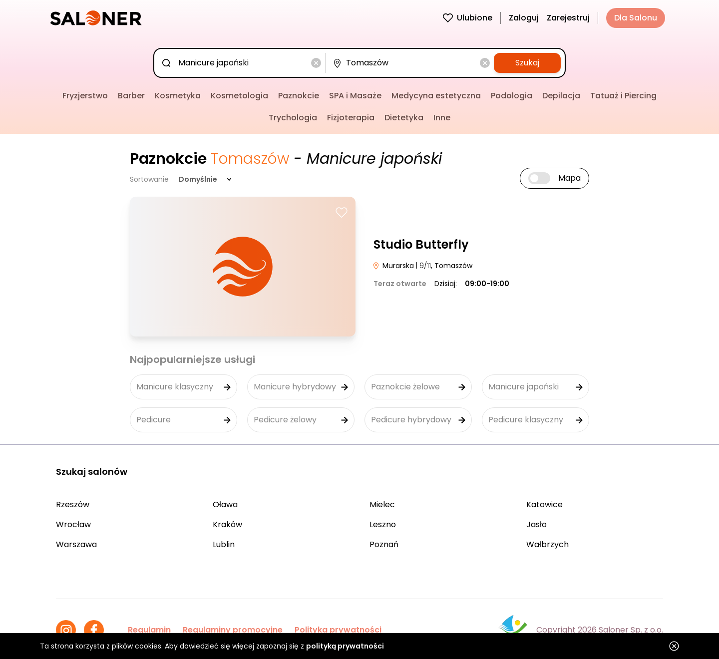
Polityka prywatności (338, 630)
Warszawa (76, 544)
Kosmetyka (178, 95)
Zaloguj (524, 17)
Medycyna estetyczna (436, 95)
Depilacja (561, 95)
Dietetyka (403, 117)
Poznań (383, 544)
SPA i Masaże (355, 95)
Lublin (224, 544)
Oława (225, 504)
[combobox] (241, 63)
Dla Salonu (635, 17)
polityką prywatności (345, 646)
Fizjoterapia (350, 117)
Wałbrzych (547, 544)
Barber (131, 95)
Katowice (544, 504)
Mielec (382, 504)
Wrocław (73, 524)
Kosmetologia (239, 95)
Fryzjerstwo (85, 95)
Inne (441, 117)
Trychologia (293, 117)
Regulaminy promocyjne (233, 630)
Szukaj (527, 62)
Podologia (511, 95)
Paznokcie (298, 95)
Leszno (382, 524)
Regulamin (149, 630)
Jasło (536, 524)
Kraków (227, 524)
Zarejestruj (568, 17)
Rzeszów (72, 504)
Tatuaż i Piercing (623, 95)
